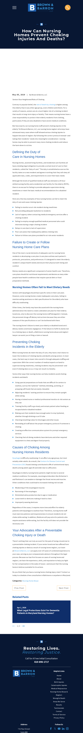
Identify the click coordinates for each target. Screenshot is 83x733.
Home (59, 643)
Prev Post (19, 555)
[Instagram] (67, 696)
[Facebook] (51, 696)
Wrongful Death (59, 665)
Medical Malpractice (59, 656)
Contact (59, 678)
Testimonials (59, 675)
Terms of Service (59, 682)
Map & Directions (23, 706)
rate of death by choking (45, 72)
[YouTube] (59, 696)
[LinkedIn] (63, 696)
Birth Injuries (59, 649)
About (59, 646)
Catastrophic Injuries (59, 652)
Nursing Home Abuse (30, 548)
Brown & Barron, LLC (22, 518)
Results (59, 672)
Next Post (64, 555)
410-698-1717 (41, 629)
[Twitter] (55, 696)
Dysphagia (16, 425)
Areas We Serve (59, 669)
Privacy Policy (59, 685)
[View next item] (23, 593)
